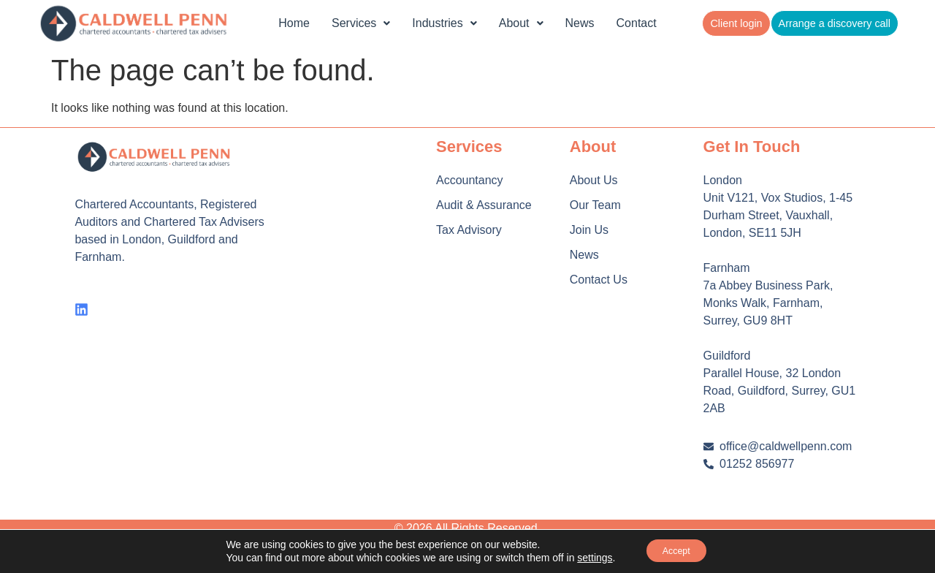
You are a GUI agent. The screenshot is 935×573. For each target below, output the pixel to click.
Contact (637, 23)
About (521, 23)
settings (587, 557)
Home (294, 23)
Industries (444, 23)
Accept (676, 550)
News (580, 23)
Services (361, 23)
